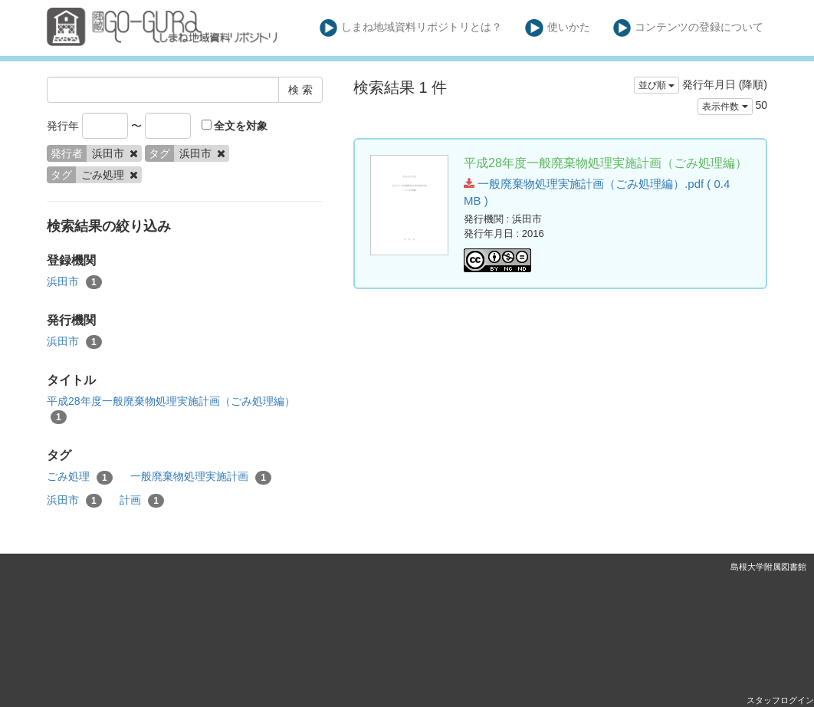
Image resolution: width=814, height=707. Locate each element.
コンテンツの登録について (688, 28)
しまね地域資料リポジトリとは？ (411, 28)
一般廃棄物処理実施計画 (200, 477)
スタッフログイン (780, 700)
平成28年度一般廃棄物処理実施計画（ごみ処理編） (171, 409)
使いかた (557, 28)
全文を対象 (235, 126)
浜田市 (74, 282)
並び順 (656, 85)
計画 (142, 501)
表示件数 (724, 106)
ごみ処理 (80, 477)
